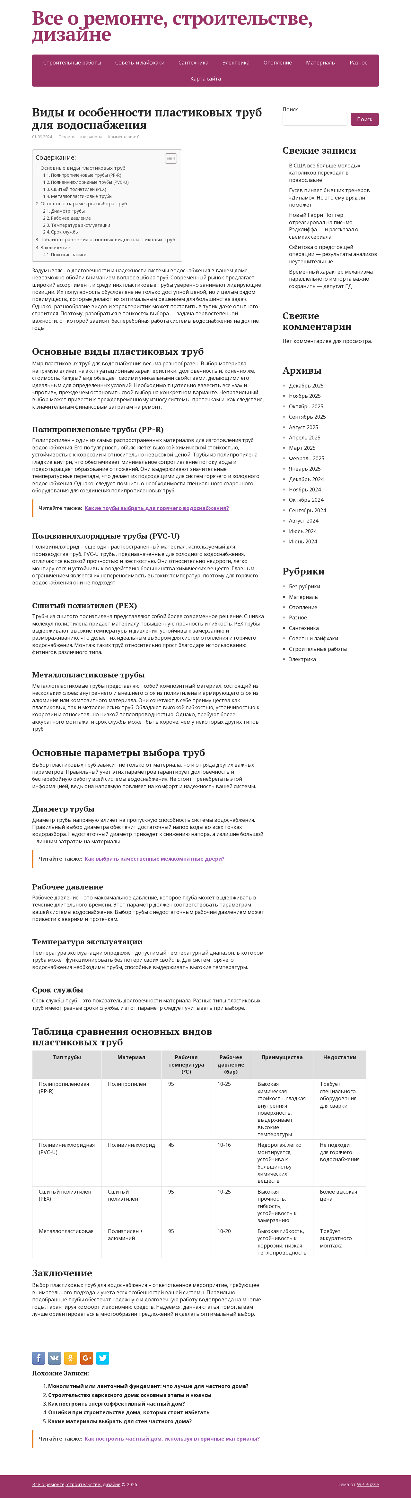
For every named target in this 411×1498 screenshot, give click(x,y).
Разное (359, 62)
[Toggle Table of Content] (167, 158)
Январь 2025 (305, 468)
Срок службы (65, 232)
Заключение (55, 247)
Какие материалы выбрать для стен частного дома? (120, 1421)
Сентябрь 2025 (307, 416)
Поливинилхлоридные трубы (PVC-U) (90, 182)
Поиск (290, 109)
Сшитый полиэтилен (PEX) (78, 189)
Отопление (278, 62)
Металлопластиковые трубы (81, 196)
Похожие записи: (69, 254)
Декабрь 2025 (306, 385)
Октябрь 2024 (306, 499)
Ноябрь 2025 (305, 395)
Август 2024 (303, 520)
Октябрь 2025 (306, 406)
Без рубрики (304, 586)
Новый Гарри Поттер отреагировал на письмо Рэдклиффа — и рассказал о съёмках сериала (323, 225)
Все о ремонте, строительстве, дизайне (172, 26)
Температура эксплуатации (80, 225)
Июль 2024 (303, 531)
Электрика (236, 62)
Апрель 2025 (304, 437)
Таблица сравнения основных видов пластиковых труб (107, 239)
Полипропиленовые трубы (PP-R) (86, 175)
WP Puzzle (368, 1484)
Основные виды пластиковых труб (83, 168)
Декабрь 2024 (306, 479)
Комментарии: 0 (123, 137)
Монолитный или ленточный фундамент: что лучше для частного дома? (148, 1386)
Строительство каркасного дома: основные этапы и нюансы (129, 1395)
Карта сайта (205, 78)
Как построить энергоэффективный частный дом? (116, 1403)
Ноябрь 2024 (305, 489)
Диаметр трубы (68, 211)
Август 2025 (303, 427)
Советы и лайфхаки (139, 62)
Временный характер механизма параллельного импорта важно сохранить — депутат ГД (331, 279)
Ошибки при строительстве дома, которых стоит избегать (129, 1412)
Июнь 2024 (303, 541)
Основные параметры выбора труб (83, 203)
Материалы (321, 62)
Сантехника (193, 62)
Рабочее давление (71, 218)
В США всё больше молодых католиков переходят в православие (324, 172)
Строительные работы (72, 62)
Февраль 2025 (306, 458)
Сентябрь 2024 (307, 510)
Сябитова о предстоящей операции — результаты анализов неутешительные (333, 254)
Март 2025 (302, 447)
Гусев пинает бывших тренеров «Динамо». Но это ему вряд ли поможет (329, 197)
